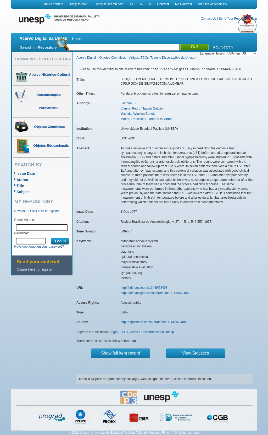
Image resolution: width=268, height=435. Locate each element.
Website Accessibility (212, 4)
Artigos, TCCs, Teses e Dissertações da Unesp (161, 57)
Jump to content (52, 4)
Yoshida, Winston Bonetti (138, 114)
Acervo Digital (86, 57)
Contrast (163, 4)
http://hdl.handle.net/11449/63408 (144, 288)
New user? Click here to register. (37, 211)
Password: (21, 233)
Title (20, 186)
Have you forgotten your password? (39, 246)
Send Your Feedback (233, 18)
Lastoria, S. (129, 103)
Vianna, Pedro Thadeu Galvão (142, 108)
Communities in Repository (43, 59)
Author (22, 180)
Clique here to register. (35, 269)
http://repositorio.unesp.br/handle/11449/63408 (153, 322)
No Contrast (183, 4)
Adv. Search (223, 47)
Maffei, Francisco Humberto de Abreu (147, 119)
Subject (23, 192)
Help (253, 18)
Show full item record (120, 353)
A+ (131, 4)
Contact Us (208, 18)
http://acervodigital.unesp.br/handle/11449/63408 (155, 293)
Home (77, 39)
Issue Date (25, 173)
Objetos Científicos (112, 57)
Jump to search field (110, 4)
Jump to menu (79, 4)
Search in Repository (38, 47)
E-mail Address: (25, 220)
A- (141, 4)
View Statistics (195, 353)
